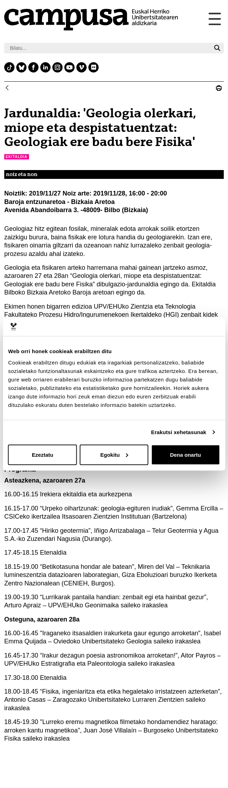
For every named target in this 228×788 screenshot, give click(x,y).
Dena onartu (185, 454)
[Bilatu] (107, 48)
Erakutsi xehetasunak (178, 432)
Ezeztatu (42, 454)
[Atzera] (7, 88)
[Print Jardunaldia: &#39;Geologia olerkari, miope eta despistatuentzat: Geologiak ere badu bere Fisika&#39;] (219, 88)
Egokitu (114, 454)
